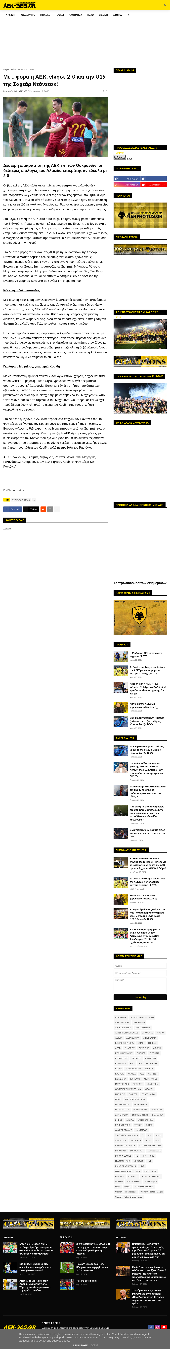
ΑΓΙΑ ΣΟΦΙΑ (120, 1017)
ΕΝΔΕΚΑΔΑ (120, 1063)
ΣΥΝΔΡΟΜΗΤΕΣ (145, 1120)
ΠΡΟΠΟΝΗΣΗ (140, 1104)
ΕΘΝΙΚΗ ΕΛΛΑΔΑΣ (123, 1053)
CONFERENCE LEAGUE (150, 1145)
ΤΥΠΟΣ (149, 1125)
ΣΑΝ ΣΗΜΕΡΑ (121, 1115)
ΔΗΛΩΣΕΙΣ (130, 1048)
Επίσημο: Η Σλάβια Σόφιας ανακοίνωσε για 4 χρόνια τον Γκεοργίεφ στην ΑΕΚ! (35, 1267)
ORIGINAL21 (150, 1171)
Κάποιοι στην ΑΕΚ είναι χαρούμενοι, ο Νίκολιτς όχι (144, 705)
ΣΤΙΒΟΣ (118, 1120)
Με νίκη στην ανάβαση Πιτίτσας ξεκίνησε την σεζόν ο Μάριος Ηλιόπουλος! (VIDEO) (147, 721)
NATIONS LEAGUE (123, 1171)
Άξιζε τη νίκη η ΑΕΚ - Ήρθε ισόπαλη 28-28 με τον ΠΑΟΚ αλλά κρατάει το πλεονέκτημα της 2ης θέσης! (148, 688)
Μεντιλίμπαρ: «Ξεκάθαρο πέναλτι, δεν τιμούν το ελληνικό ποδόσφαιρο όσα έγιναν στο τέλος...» (148, 791)
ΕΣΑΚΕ (118, 1068)
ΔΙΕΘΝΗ (157, 1048)
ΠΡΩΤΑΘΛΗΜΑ (140, 1109)
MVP (142, 1166)
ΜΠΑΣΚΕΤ (137, 1084)
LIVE (149, 1161)
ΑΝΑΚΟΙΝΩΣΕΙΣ (142, 1027)
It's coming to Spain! (86, 1280)
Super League (151, 1181)
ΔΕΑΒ (118, 1048)
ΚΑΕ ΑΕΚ (119, 1074)
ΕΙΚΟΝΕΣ (141, 1053)
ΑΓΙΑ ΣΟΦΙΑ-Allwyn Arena (142, 1017)
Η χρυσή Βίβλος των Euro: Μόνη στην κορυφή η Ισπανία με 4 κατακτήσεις (92, 1267)
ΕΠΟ (132, 1063)
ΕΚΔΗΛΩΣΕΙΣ (121, 1058)
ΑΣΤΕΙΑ (118, 1038)
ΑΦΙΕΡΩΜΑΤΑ (149, 1038)
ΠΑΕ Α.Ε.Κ (120, 1094)
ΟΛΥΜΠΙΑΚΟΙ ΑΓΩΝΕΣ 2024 (128, 1089)
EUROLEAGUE (154, 1150)
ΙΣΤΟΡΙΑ (149, 1068)
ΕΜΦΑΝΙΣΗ (150, 1058)
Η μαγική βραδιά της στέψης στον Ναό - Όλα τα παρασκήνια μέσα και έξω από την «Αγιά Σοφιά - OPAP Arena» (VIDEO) (148, 914)
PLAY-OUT (133, 1176)
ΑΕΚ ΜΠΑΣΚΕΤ (122, 1022)
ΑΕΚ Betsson (139, 1022)
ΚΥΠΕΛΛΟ (135, 1079)
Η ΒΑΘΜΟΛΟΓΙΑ (133, 1068)
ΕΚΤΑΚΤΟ (136, 1058)
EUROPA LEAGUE (123, 1156)
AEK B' (159, 1135)
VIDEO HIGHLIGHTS (144, 1186)
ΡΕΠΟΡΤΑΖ (156, 1109)
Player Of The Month (151, 1176)
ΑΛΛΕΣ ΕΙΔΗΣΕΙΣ (123, 1027)
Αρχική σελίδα (9, 69)
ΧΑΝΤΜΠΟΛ (141, 1130)
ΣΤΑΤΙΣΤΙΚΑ (157, 1115)
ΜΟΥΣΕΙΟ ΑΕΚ (122, 1084)
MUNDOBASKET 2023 (125, 1166)
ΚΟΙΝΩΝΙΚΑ (120, 1079)
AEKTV (148, 1140)
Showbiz (119, 1181)
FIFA (144, 1156)
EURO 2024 (120, 1150)
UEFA (117, 1186)
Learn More (80, 1345)
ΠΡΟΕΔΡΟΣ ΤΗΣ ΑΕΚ (135, 1099)
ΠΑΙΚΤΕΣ (133, 1094)
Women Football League (125, 1191)
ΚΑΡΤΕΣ (132, 1074)
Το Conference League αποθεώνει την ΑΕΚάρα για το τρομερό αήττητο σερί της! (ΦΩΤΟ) (147, 670)
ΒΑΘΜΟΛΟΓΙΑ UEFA (124, 1043)
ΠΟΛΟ (118, 1099)
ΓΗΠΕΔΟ (152, 1043)
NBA (138, 1171)
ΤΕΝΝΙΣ (138, 1125)
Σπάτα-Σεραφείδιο (140, 1115)
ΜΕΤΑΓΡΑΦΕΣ (150, 1079)
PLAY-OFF (119, 1176)
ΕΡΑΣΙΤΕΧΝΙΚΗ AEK (148, 1063)
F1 (136, 1156)
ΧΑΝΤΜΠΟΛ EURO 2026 (126, 1135)
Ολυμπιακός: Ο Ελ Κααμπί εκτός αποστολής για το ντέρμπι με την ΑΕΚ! (147, 833)
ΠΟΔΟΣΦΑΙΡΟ (148, 1094)
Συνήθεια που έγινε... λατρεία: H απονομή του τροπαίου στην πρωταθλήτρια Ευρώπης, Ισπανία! (93, 1248)
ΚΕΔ (142, 1074)
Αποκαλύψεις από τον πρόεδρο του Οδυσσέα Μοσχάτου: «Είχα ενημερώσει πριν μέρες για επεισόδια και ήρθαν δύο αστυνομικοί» (147, 813)
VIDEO (127, 1186)
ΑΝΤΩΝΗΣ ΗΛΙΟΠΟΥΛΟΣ (126, 1032)
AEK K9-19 (136, 1140)
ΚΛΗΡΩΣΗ (153, 1074)
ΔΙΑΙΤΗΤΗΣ (144, 1048)
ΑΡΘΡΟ (160, 1032)
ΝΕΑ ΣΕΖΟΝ (152, 1084)
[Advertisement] (85, 39)
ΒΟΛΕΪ (141, 1043)
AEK (149, 1135)
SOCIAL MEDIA (134, 1181)
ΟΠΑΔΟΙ (149, 1089)
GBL (152, 1156)
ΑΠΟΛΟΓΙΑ (147, 1032)
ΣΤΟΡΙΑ (130, 1120)
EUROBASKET (136, 1150)
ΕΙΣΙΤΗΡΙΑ (154, 1053)
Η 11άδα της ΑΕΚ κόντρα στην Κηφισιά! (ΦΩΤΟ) (146, 655)
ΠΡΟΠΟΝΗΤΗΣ (122, 1109)
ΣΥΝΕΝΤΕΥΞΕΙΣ (122, 1125)
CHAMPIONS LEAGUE (125, 1145)
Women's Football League (151, 1191)
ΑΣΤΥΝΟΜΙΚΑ (132, 1038)
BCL (157, 1140)
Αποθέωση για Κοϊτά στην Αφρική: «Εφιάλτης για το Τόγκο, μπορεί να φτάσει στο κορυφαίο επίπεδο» (34, 1285)
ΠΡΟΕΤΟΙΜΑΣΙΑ (122, 1104)
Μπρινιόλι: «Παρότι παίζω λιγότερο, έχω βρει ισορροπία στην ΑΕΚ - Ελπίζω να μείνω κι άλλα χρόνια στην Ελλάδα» (36, 1248)
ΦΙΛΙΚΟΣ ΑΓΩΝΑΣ (26, 69)
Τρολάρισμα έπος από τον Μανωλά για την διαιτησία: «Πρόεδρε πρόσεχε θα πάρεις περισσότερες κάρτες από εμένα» (148, 1297)
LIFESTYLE (138, 1161)
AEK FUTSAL (121, 1140)
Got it (94, 1345)
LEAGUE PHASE (122, 1161)
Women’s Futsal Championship (128, 1197)
